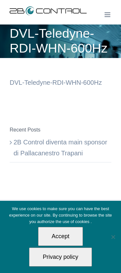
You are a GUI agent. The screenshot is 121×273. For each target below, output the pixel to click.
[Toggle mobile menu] (108, 14)
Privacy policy (60, 257)
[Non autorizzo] (113, 237)
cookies (83, 221)
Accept (60, 236)
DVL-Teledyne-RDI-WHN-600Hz (56, 82)
